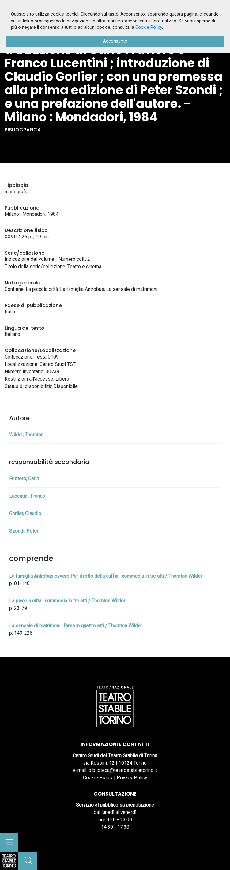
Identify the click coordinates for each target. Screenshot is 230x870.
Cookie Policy (98, 778)
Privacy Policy (132, 778)
